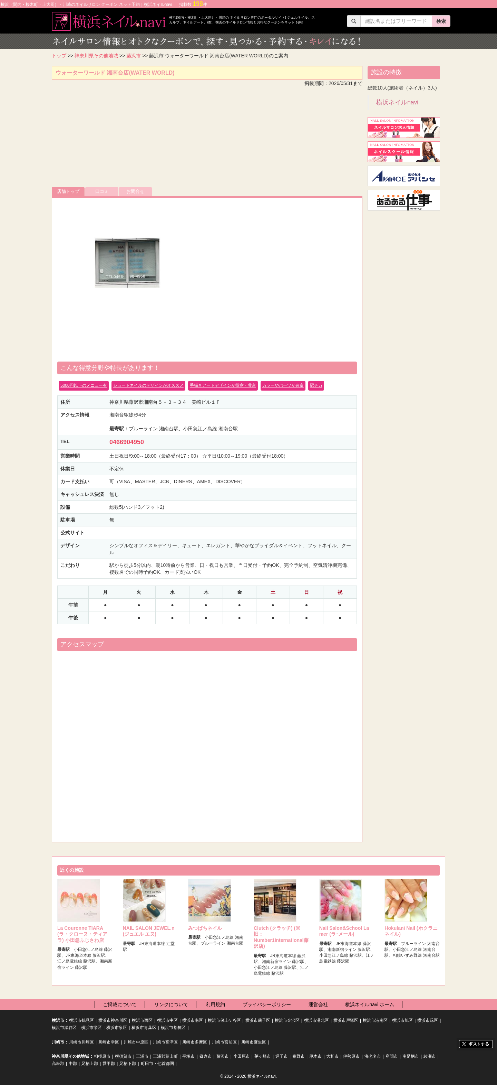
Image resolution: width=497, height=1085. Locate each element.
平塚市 (188, 1056)
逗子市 (281, 1056)
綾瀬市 (429, 1056)
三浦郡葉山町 (165, 1056)
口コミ (102, 191)
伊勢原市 (351, 1056)
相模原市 (102, 1056)
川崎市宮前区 (224, 1042)
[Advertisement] (207, 138)
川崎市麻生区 (253, 1042)
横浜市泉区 (116, 1027)
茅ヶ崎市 (262, 1056)
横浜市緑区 (427, 1020)
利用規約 (215, 1004)
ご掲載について (120, 1004)
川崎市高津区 (165, 1042)
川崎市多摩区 (194, 1042)
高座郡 (58, 1063)
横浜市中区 (167, 1020)
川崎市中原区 (136, 1042)
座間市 (392, 1056)
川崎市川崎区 (81, 1042)
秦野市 (298, 1056)
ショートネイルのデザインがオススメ (148, 385)
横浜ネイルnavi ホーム (369, 1004)
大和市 (332, 1056)
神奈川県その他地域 (96, 55)
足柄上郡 (89, 1063)
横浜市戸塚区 (345, 1020)
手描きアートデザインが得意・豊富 (223, 385)
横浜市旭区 (402, 1020)
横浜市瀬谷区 (64, 1027)
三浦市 (142, 1056)
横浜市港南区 (375, 1020)
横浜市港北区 (316, 1020)
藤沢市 (133, 55)
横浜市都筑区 (173, 1027)
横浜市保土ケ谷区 (224, 1020)
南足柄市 (410, 1056)
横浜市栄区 (91, 1027)
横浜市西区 (142, 1020)
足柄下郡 (127, 1063)
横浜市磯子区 (257, 1020)
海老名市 (372, 1056)
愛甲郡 (109, 1063)
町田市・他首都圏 (157, 1063)
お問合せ (135, 191)
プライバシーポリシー (267, 1004)
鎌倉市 (205, 1056)
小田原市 (241, 1056)
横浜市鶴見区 (81, 1020)
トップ (59, 55)
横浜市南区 (192, 1020)
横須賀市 (123, 1056)
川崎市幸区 (108, 1042)
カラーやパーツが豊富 (283, 385)
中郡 (73, 1063)
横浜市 (58, 1020)
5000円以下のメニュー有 (83, 385)
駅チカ (316, 385)
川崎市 (58, 1042)
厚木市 (315, 1056)
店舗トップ (68, 191)
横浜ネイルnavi (397, 102)
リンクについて (171, 1004)
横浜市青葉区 (143, 1027)
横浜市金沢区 (287, 1020)
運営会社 (318, 1004)
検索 (441, 21)
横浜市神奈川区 (112, 1020)
